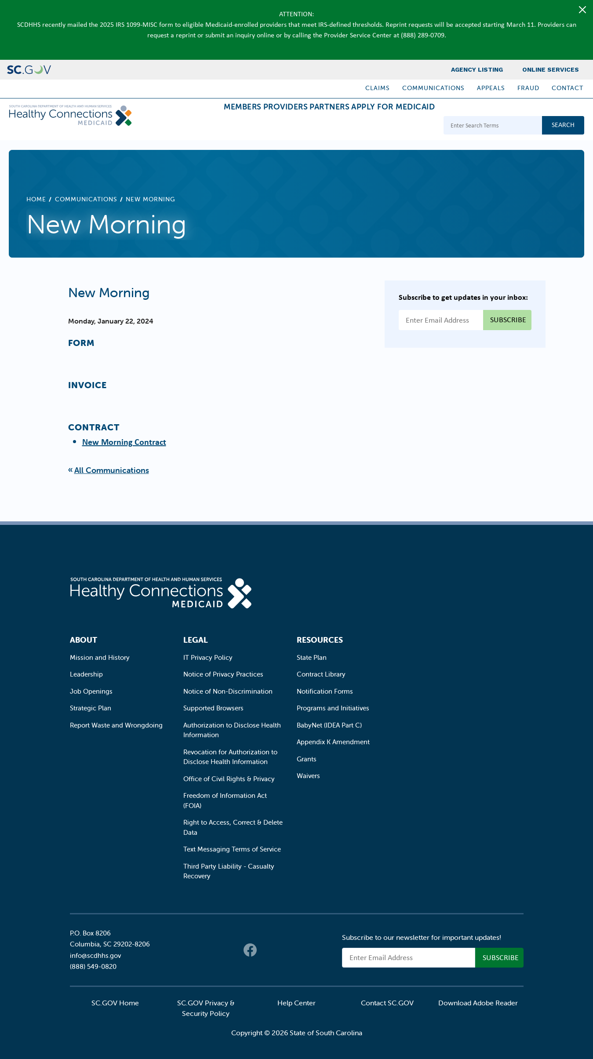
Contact (567, 88)
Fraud (528, 88)
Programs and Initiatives (333, 708)
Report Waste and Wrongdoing (116, 725)
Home (36, 199)
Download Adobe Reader (478, 1002)
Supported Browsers (213, 708)
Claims (377, 88)
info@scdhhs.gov (95, 955)
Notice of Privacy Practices (223, 674)
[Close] (582, 9)
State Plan (312, 657)
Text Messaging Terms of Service (232, 849)
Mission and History (100, 657)
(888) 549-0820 (93, 966)
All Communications (111, 470)
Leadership (86, 674)
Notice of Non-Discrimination (228, 691)
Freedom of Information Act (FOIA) (225, 800)
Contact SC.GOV (387, 1002)
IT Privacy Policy (208, 657)
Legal (195, 640)
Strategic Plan (90, 708)
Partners (308, 126)
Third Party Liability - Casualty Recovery (228, 871)
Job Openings (91, 691)
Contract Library (321, 674)
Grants (307, 759)
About (83, 640)
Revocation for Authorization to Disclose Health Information (230, 757)
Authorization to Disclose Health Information (232, 730)
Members (193, 126)
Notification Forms (325, 691)
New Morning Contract (124, 442)
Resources (320, 640)
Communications (433, 88)
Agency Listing (477, 69)
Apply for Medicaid (386, 126)
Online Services (550, 69)
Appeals (491, 88)
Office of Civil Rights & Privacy (229, 779)
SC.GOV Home (115, 1002)
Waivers (308, 776)
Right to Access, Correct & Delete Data (233, 827)
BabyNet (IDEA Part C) (329, 725)
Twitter (267, 950)
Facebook (250, 950)
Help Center (296, 1002)
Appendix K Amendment (333, 742)
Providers (250, 126)
